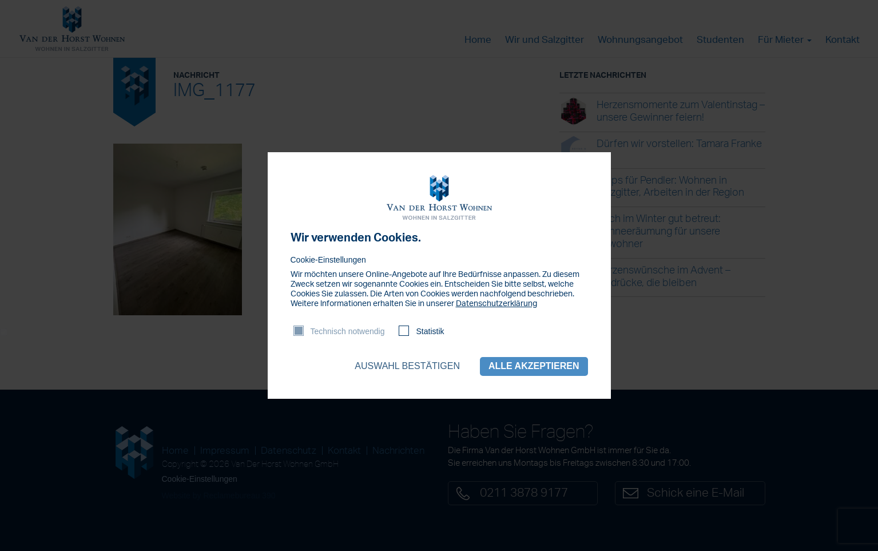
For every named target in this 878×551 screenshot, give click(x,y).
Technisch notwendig (348, 331)
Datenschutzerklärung (496, 304)
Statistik (430, 331)
